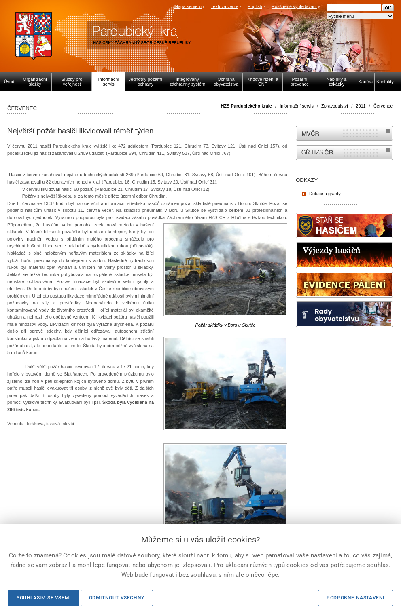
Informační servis (297, 105)
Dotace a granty (325, 193)
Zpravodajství (334, 105)
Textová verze (224, 6)
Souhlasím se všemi (44, 598)
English (255, 6)
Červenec (383, 105)
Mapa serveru (188, 6)
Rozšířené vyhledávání (294, 6)
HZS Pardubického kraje (246, 105)
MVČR (344, 133)
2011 (360, 105)
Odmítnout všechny (116, 598)
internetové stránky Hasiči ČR (344, 152)
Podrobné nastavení (355, 598)
